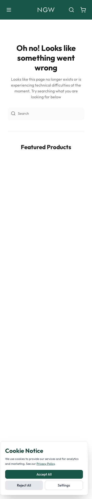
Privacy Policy (46, 464)
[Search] (71, 10)
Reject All (24, 485)
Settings (64, 485)
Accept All (44, 474)
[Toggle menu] (9, 10)
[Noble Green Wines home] (46, 9)
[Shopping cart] (83, 10)
